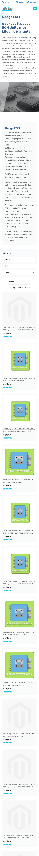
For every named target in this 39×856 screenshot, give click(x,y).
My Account (32, 2)
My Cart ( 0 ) (22, 2)
